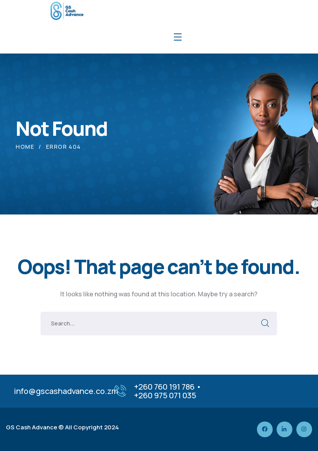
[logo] (66, 10)
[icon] (265, 429)
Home (25, 146)
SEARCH (265, 323)
